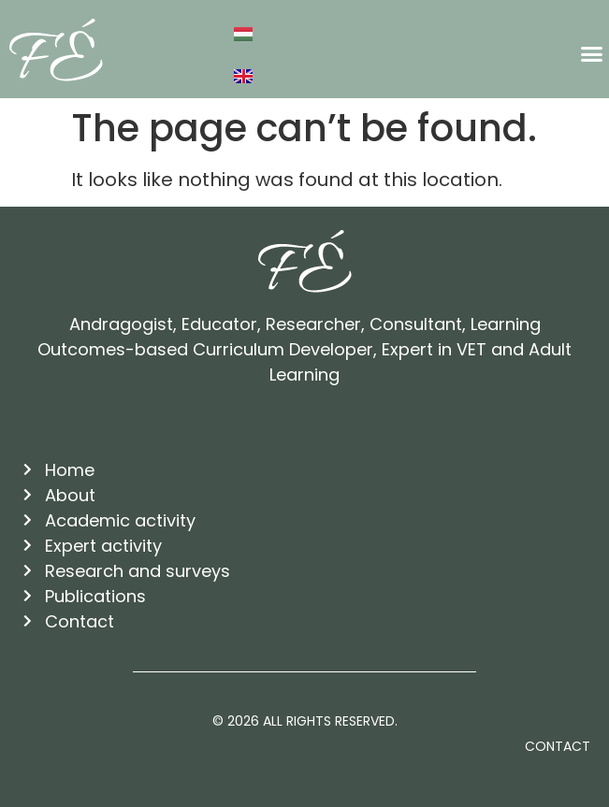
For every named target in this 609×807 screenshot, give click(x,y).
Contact (557, 746)
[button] (592, 54)
